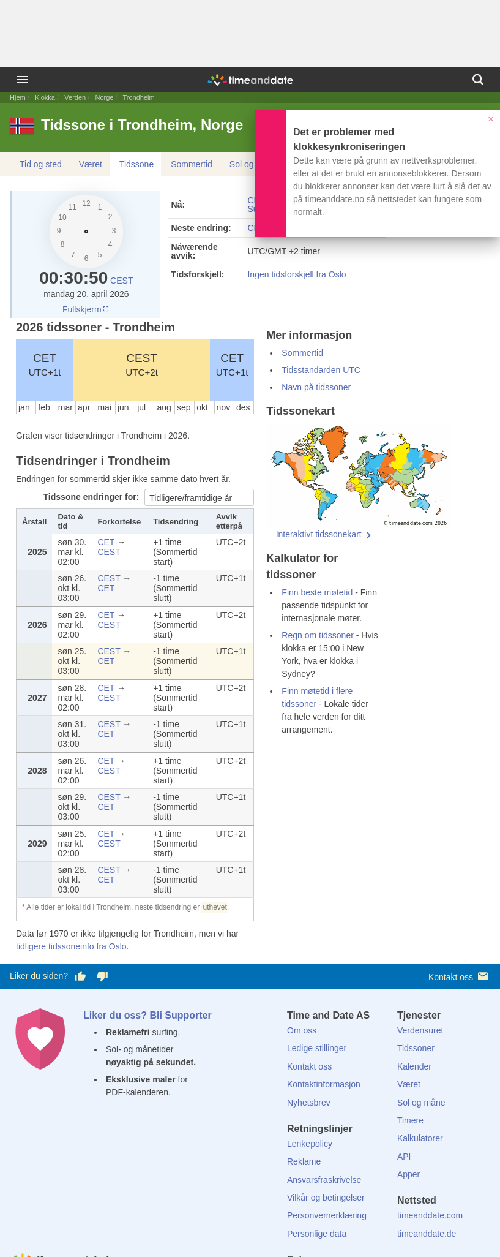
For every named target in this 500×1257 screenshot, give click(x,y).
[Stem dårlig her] (102, 976)
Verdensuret (420, 1030)
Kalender (414, 1066)
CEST (121, 280)
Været (90, 164)
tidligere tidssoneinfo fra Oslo (71, 946)
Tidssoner (416, 1048)
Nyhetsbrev (308, 1103)
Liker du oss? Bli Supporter (147, 1015)
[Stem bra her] (80, 976)
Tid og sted (41, 164)
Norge (104, 97)
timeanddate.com (430, 1215)
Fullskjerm (86, 309)
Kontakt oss (459, 976)
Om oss (301, 1030)
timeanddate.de (427, 1234)
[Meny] (22, 79)
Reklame (304, 1161)
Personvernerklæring (327, 1215)
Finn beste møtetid (317, 592)
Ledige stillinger (316, 1048)
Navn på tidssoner (316, 387)
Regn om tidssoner (318, 635)
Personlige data (316, 1234)
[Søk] (478, 79)
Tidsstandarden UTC (321, 370)
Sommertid (191, 164)
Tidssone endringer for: (92, 497)
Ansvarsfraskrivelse (324, 1180)
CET (45, 364)
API (404, 1156)
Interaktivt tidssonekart (319, 534)
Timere (410, 1120)
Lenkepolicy (309, 1144)
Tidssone (136, 164)
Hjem (18, 97)
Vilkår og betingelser (326, 1197)
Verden (75, 97)
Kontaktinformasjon (323, 1084)
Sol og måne (253, 164)
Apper (408, 1174)
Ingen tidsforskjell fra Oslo (296, 274)
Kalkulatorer (420, 1138)
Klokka (45, 97)
